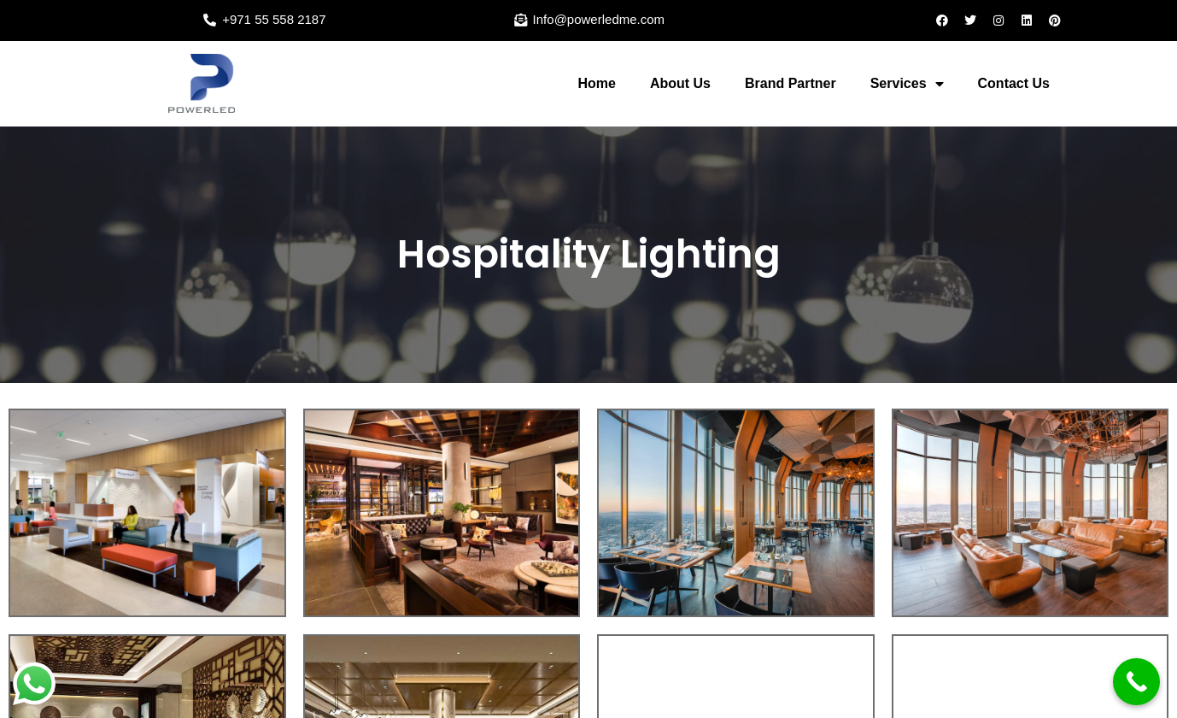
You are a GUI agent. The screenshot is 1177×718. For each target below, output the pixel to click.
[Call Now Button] (1136, 681)
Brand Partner (790, 83)
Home (596, 83)
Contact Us (1014, 83)
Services (907, 83)
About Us (680, 83)
